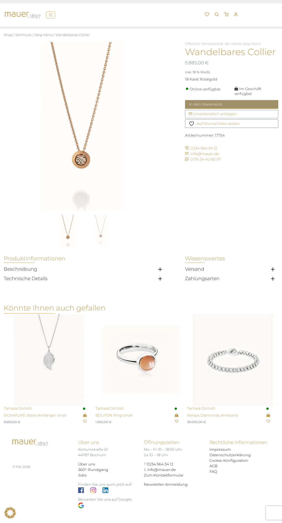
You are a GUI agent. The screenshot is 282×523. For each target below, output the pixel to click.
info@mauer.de (202, 154)
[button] (228, 13)
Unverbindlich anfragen (213, 114)
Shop (8, 35)
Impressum (220, 449)
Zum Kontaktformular (163, 475)
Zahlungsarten (202, 278)
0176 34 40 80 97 (203, 159)
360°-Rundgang (93, 470)
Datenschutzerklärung (230, 455)
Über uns (86, 464)
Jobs (82, 475)
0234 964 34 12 (201, 148)
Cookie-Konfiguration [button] (228, 460)
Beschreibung (20, 269)
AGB (213, 466)
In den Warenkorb (205, 104)
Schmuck (23, 35)
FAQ (213, 471)
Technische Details (25, 278)
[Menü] (50, 14)
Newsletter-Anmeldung (166, 484)
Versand (194, 269)
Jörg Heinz (44, 35)
